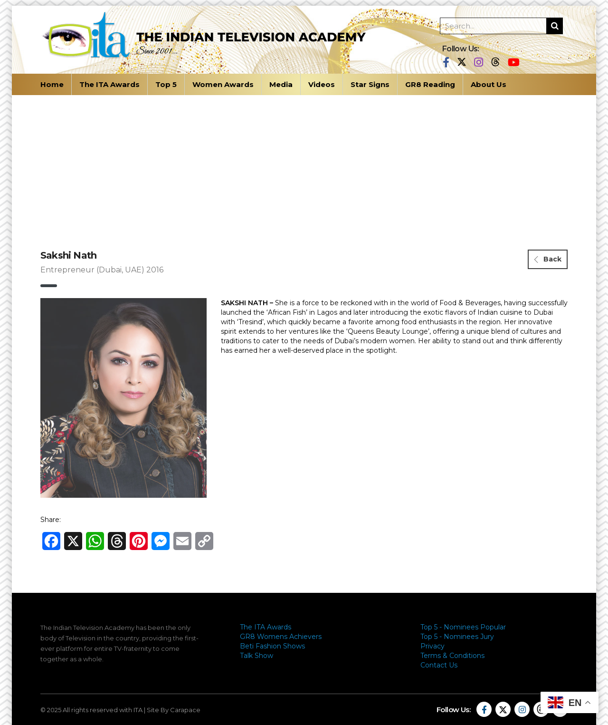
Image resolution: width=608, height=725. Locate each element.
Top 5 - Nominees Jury (457, 636)
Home (52, 84)
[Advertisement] (304, 166)
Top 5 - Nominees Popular (463, 627)
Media (281, 84)
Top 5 (166, 84)
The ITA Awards (109, 84)
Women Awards (223, 84)
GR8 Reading (430, 84)
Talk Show (256, 655)
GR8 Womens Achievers (281, 636)
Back (547, 259)
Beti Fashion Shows (272, 646)
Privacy (432, 646)
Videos (321, 84)
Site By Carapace (173, 710)
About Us (488, 84)
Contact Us (438, 665)
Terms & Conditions (452, 655)
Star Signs (370, 84)
